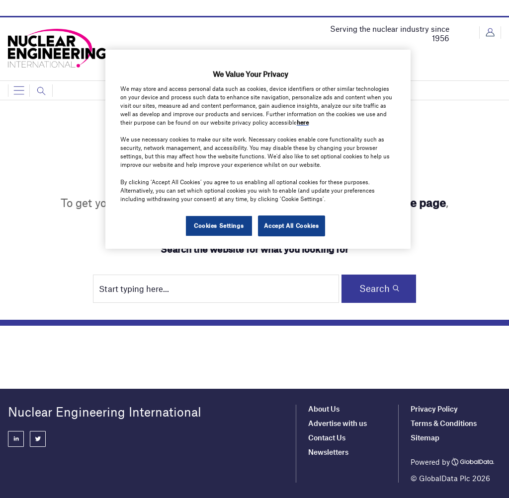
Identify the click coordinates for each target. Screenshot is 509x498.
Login (490, 32)
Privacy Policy (434, 408)
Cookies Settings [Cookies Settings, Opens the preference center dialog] (219, 225)
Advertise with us (337, 423)
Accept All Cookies (291, 225)
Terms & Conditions (444, 423)
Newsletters (328, 451)
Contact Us (326, 437)
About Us (323, 408)
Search (374, 288)
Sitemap (425, 437)
